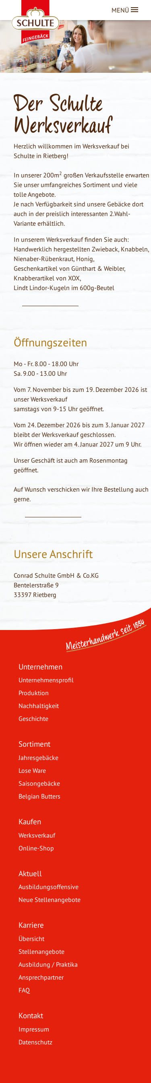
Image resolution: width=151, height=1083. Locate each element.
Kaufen (30, 821)
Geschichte (33, 718)
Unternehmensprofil (46, 680)
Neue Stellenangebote (50, 900)
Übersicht (31, 939)
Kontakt (31, 1015)
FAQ (24, 990)
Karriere (31, 925)
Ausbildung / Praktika (48, 964)
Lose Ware (32, 770)
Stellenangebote (41, 951)
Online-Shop (36, 848)
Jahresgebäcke (38, 758)
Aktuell (30, 873)
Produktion (34, 693)
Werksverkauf (37, 835)
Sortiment (34, 744)
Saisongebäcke (39, 783)
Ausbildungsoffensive (49, 887)
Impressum (34, 1029)
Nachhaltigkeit (39, 706)
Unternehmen (40, 666)
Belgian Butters (39, 796)
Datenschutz (35, 1042)
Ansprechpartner (41, 977)
